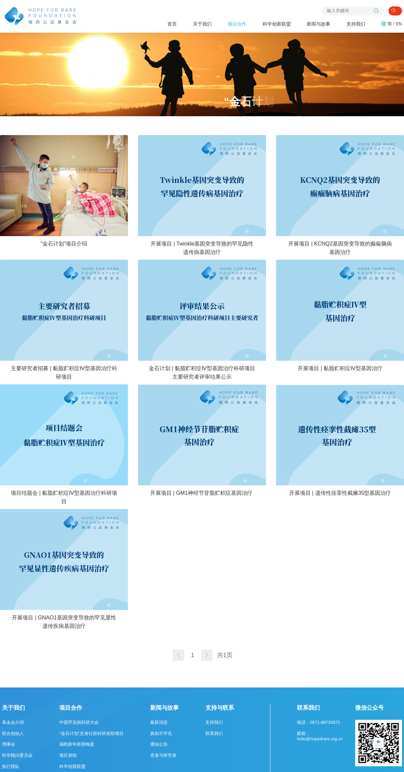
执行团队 (11, 766)
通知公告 (159, 744)
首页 (172, 24)
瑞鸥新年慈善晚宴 (76, 744)
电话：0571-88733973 (318, 722)
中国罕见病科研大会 (79, 722)
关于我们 (202, 24)
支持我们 (355, 24)
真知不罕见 (161, 733)
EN (399, 24)
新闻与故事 (318, 24)
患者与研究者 (163, 755)
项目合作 (237, 24)
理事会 (8, 744)
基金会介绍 (13, 722)
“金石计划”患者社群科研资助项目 (91, 733)
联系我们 (214, 733)
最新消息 (159, 722)
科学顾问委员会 (17, 755)
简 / (391, 24)
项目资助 (68, 755)
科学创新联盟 (277, 24)
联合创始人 (13, 733)
